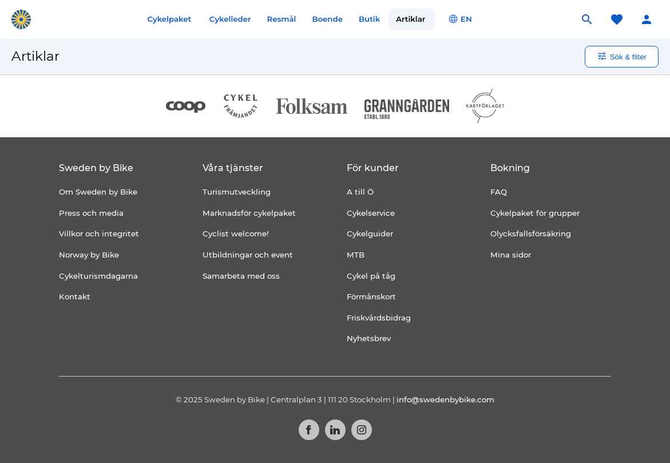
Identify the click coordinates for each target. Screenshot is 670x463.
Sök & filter (622, 56)
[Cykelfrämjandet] (241, 106)
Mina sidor (510, 254)
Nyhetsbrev (369, 338)
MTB (355, 254)
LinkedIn (335, 430)
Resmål (281, 18)
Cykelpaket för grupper (535, 212)
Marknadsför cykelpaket (249, 212)
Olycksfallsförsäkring (530, 233)
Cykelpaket (169, 18)
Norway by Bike (89, 254)
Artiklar (410, 18)
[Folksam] (311, 106)
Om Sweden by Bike (98, 191)
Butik (369, 18)
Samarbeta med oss (241, 275)
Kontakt (74, 296)
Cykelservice (371, 212)
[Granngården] (407, 109)
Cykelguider (370, 233)
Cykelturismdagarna (98, 275)
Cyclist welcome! (236, 233)
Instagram (361, 430)
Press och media (91, 212)
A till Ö (360, 191)
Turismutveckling (237, 191)
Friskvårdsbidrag (379, 317)
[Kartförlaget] (485, 106)
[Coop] (185, 105)
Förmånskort (371, 296)
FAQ (498, 191)
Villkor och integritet (99, 233)
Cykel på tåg (371, 275)
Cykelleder (230, 18)
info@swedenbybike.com (445, 399)
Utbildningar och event (248, 254)
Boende (327, 18)
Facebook (309, 430)
